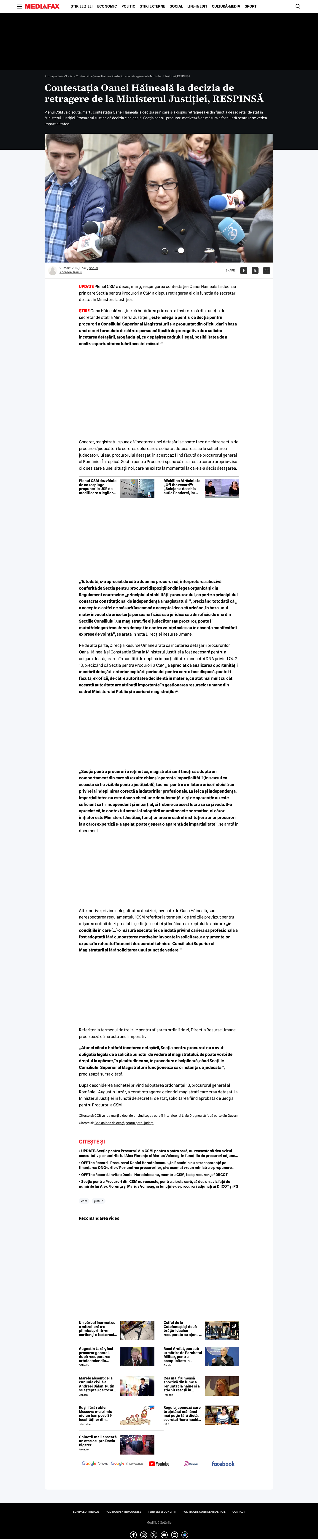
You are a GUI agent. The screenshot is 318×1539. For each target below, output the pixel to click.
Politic (128, 6)
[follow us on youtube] (159, 1464)
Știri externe (152, 6)
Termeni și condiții (162, 1511)
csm (84, 1201)
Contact (238, 1511)
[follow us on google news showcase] (127, 1464)
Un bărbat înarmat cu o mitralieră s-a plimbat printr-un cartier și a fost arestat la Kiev (98, 1329)
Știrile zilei (82, 6)
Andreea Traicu (70, 272)
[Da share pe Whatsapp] (266, 270)
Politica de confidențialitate (204, 1511)
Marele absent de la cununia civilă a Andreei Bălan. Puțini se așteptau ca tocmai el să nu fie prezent (97, 1384)
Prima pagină (54, 76)
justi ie (98, 1201)
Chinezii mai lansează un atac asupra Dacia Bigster (98, 1441)
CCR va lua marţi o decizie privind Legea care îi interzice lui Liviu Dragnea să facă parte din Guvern (166, 1115)
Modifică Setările (159, 1522)
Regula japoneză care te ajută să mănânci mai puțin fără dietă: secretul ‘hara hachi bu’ (182, 1414)
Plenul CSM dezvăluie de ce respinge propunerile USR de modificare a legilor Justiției (97, 487)
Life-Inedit (197, 6)
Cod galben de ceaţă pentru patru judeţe (124, 1123)
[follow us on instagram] (191, 1464)
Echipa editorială (86, 1511)
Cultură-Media (226, 6)
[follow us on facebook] (223, 1464)
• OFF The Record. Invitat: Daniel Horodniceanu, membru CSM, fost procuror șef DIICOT (153, 1175)
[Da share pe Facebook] (243, 270)
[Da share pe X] (255, 270)
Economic (107, 6)
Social (176, 6)
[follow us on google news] (95, 1464)
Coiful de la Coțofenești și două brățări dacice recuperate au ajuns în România (183, 1329)
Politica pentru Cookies (123, 1511)
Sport (250, 6)
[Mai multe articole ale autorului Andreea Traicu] (52, 270)
